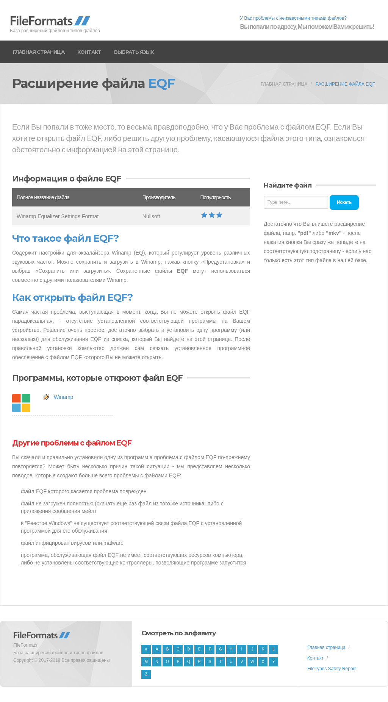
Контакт (89, 52)
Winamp (63, 397)
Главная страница (38, 52)
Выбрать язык (133, 52)
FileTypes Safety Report (331, 668)
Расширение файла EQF (345, 84)
